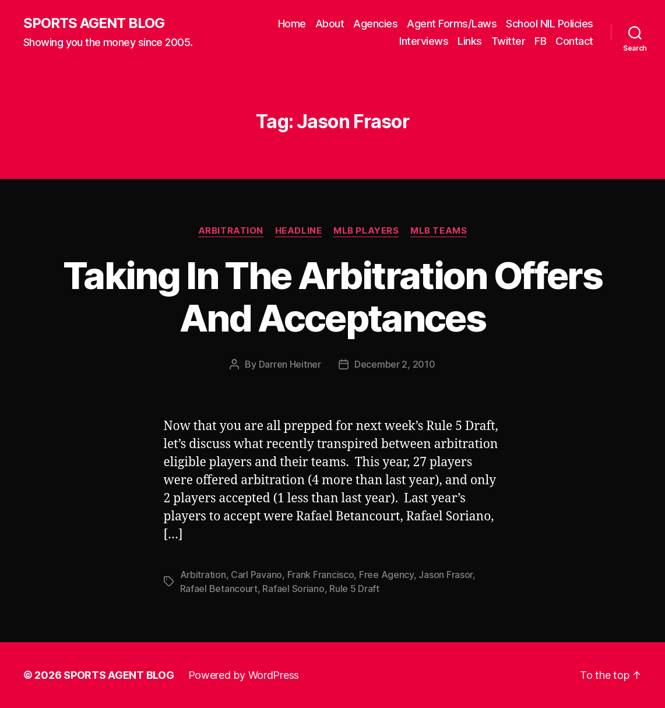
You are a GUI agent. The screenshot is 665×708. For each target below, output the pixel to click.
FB (540, 41)
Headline (298, 231)
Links (470, 41)
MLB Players (366, 231)
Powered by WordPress (244, 675)
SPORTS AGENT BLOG (93, 23)
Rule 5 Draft (354, 588)
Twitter (508, 41)
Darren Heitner (290, 364)
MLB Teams (438, 231)
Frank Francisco (320, 574)
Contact (574, 41)
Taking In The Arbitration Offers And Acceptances (332, 296)
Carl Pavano (256, 574)
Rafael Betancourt (219, 588)
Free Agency (386, 574)
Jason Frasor (445, 574)
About (329, 23)
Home (292, 23)
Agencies (375, 23)
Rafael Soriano (293, 588)
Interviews (423, 41)
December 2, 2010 (394, 364)
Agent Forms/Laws (452, 23)
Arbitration (230, 231)
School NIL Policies (549, 23)
